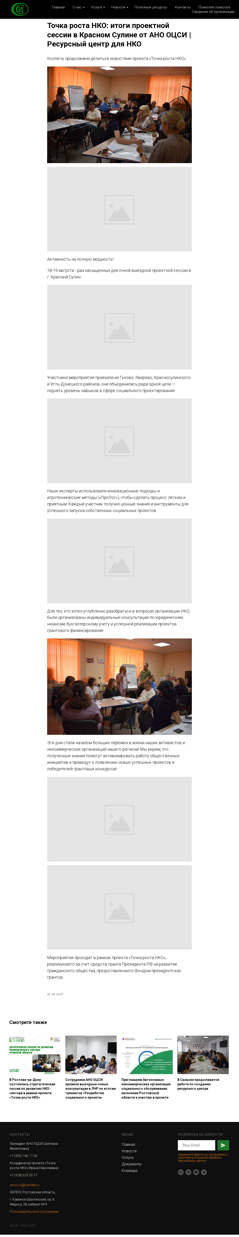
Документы (131, 1166)
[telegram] (204, 1174)
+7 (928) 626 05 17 (23, 1177)
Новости (118, 7)
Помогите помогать (215, 7)
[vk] (181, 1174)
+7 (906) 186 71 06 (23, 1158)
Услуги (96, 7)
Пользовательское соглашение (34, 1214)
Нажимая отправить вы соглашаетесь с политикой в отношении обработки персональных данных (203, 1159)
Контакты (183, 7)
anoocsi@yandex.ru (24, 1187)
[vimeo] (188, 1174)
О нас (77, 7)
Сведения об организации (213, 12)
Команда (129, 1172)
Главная (58, 7)
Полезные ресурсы (151, 7)
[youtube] (196, 1174)
